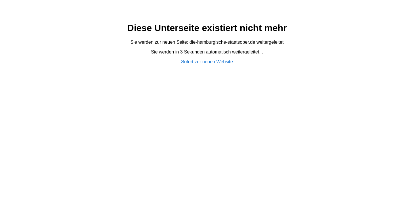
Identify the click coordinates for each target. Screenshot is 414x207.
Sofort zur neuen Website (207, 61)
